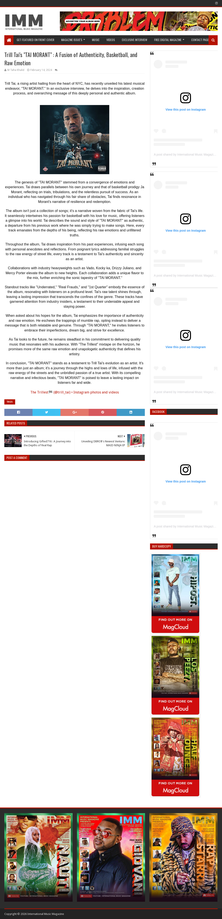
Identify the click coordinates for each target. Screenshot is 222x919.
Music (96, 39)
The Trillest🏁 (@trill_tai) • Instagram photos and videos (74, 392)
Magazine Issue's (71, 39)
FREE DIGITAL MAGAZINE (167, 39)
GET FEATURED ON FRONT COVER (35, 39)
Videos (110, 39)
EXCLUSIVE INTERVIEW (134, 39)
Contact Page (200, 39)
